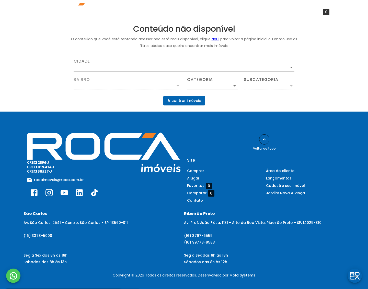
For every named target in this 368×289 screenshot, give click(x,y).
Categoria (200, 80)
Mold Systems (242, 275)
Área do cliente (193, 12)
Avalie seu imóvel (152, 12)
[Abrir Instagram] (49, 193)
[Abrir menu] (343, 12)
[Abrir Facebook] (34, 193)
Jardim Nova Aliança (285, 193)
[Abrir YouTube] (64, 193)
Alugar (193, 178)
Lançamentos (113, 12)
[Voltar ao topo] (264, 139)
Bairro (82, 80)
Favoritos (316, 12)
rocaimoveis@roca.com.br (59, 179)
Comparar (200, 193)
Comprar (195, 170)
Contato (225, 12)
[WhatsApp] (13, 276)
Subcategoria (261, 80)
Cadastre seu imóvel (285, 185)
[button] (212, 86)
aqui (215, 39)
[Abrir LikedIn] (79, 193)
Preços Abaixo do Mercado (269, 12)
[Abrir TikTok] (94, 193)
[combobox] (184, 65)
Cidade (82, 61)
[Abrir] (291, 67)
